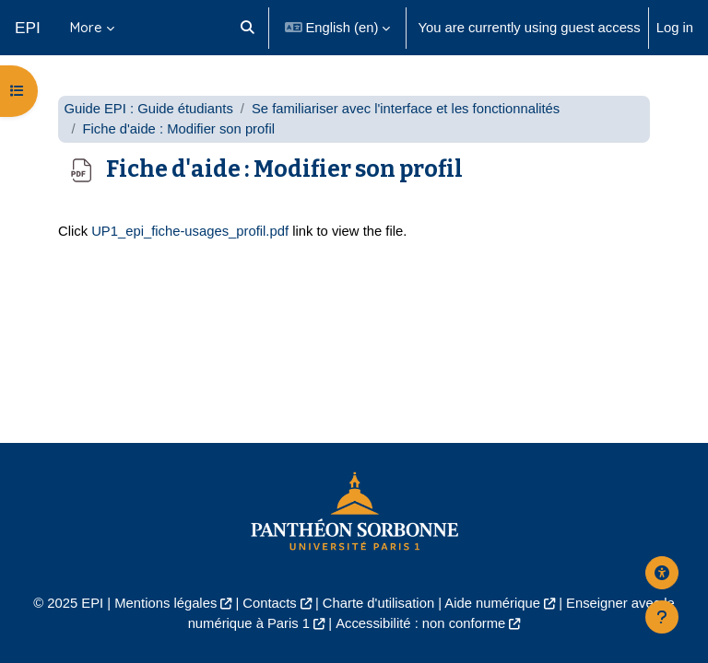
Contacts (269, 603)
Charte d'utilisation (378, 603)
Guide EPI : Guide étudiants (148, 108)
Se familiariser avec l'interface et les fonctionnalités (406, 108)
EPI (28, 27)
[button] (247, 27)
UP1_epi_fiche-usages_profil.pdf (190, 231)
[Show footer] (661, 617)
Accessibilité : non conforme (420, 623)
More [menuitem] (86, 27)
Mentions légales (165, 603)
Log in (674, 27)
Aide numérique (492, 603)
